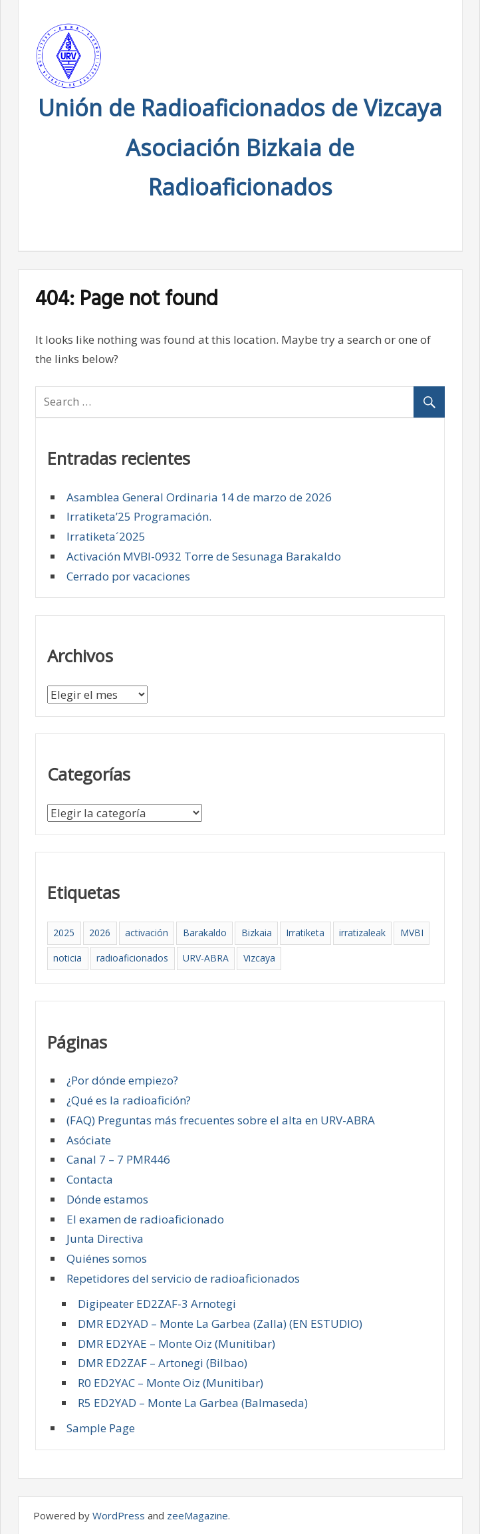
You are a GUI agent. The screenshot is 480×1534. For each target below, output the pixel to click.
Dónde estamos (107, 1199)
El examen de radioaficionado (145, 1219)
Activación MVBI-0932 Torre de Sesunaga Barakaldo (203, 556)
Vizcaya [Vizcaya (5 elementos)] (259, 958)
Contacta (89, 1179)
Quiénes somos (106, 1258)
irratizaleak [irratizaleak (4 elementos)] (362, 932)
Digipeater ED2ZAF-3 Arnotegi (157, 1303)
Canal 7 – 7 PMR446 (118, 1159)
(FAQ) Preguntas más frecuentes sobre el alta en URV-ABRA (220, 1120)
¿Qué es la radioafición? (128, 1100)
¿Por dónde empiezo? (122, 1080)
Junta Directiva (105, 1238)
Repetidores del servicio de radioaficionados (183, 1278)
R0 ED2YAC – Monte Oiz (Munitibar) (170, 1382)
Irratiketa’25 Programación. (138, 516)
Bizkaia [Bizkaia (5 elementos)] (256, 932)
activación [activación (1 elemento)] (146, 932)
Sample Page (100, 1428)
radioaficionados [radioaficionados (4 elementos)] (132, 958)
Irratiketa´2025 (106, 536)
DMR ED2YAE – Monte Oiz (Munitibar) (176, 1343)
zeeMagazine (197, 1515)
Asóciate (88, 1140)
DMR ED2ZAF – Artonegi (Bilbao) (162, 1362)
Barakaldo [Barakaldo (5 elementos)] (205, 932)
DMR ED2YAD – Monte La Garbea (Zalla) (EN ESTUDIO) (220, 1323)
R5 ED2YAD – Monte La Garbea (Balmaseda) (193, 1402)
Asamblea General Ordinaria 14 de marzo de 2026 (199, 497)
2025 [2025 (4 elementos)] (63, 932)
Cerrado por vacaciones (128, 576)
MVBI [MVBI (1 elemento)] (411, 932)
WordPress (118, 1515)
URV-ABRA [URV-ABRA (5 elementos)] (206, 958)
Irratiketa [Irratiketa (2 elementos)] (305, 932)
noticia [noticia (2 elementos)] (67, 958)
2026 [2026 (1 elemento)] (99, 932)
